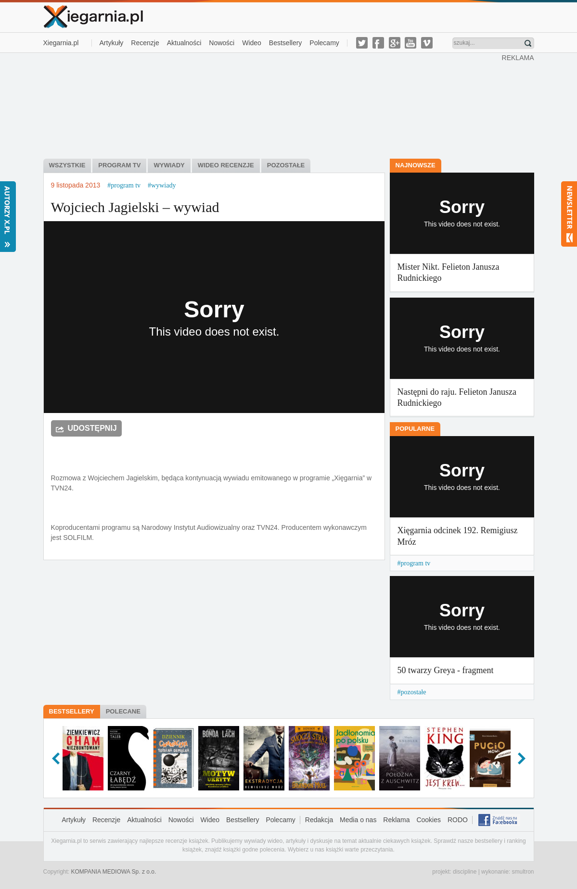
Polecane (123, 711)
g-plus (394, 43)
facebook (378, 43)
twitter (362, 43)
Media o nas (358, 820)
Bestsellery (285, 43)
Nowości (221, 43)
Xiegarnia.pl (61, 43)
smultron (523, 871)
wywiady (163, 185)
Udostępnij (92, 428)
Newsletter (569, 214)
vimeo (427, 43)
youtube (410, 43)
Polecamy (324, 43)
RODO (458, 820)
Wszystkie (67, 165)
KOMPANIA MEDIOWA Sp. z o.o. (113, 871)
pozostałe (413, 692)
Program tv (119, 165)
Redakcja (319, 820)
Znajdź (528, 43)
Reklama (396, 820)
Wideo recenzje (226, 165)
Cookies (428, 820)
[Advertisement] (272, 105)
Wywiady (169, 165)
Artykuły (112, 43)
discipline (464, 871)
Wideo (251, 43)
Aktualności (184, 43)
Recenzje (145, 43)
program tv (126, 185)
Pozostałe (286, 165)
